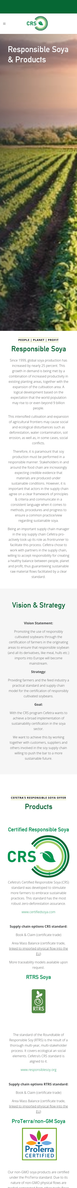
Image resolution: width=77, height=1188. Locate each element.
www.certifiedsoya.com (38, 912)
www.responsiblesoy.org (38, 1069)
